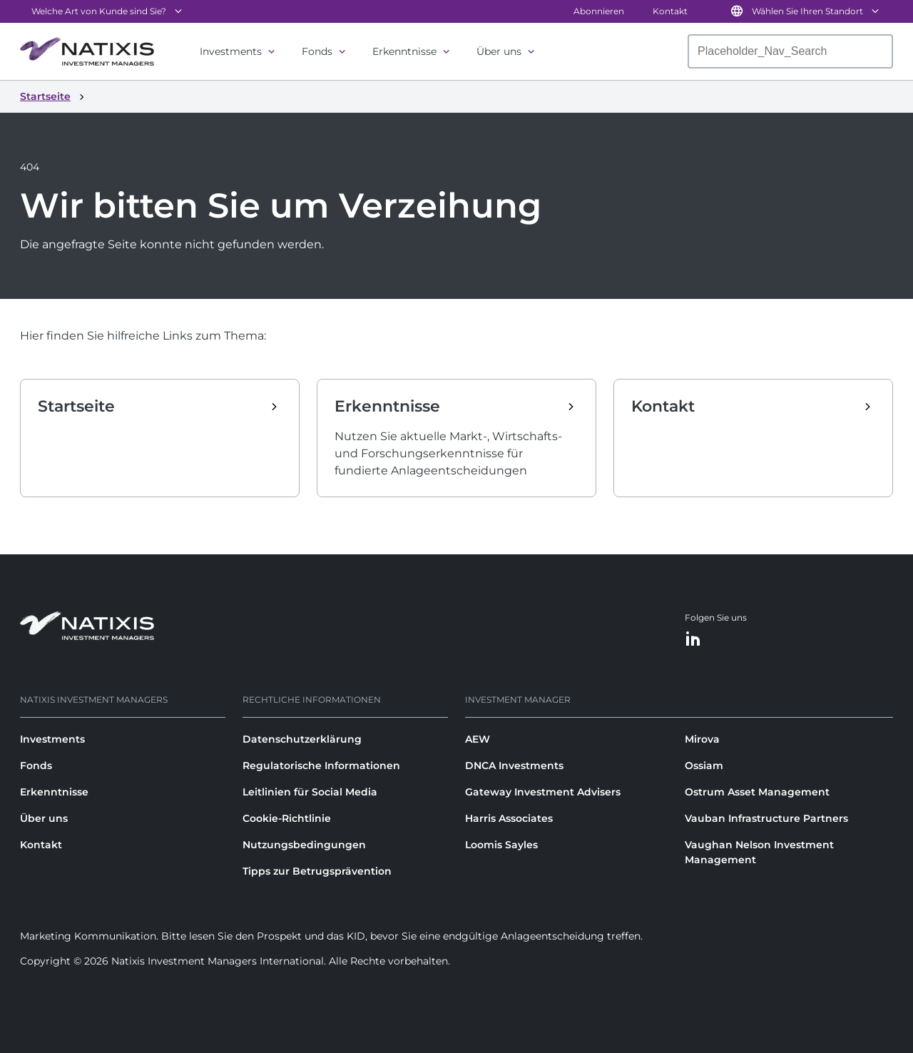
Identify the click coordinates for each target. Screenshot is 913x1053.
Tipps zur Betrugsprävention (317, 871)
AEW (477, 739)
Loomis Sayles (501, 844)
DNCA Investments (514, 765)
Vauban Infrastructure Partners (766, 818)
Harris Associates (509, 818)
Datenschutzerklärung (302, 739)
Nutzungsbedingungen (304, 844)
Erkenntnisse (404, 51)
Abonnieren (598, 11)
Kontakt (670, 11)
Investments (231, 51)
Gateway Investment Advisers (543, 791)
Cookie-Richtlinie (287, 818)
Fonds (317, 51)
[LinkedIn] (693, 639)
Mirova (702, 739)
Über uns (498, 51)
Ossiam (704, 765)
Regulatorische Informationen (321, 765)
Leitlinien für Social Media (310, 791)
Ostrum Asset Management (757, 791)
